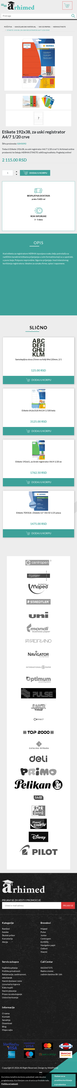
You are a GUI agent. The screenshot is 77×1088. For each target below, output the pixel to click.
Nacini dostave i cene (12, 981)
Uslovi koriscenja (10, 997)
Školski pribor (8, 935)
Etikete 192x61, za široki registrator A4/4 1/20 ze (38, 461)
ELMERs (45, 942)
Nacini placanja (9, 990)
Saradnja (6, 1020)
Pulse (43, 932)
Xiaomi (44, 951)
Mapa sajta (7, 1029)
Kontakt (6, 1016)
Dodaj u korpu (35, 172)
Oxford (44, 948)
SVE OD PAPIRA (44, 27)
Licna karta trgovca (11, 984)
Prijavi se (68, 905)
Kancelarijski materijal (25, 27)
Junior (44, 935)
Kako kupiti (7, 987)
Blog (4, 1026)
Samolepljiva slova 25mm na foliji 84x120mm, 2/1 (38, 359)
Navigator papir (48, 945)
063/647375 (47, 967)
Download (7, 1023)
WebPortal (53, 1067)
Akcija (5, 942)
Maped (44, 928)
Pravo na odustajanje (12, 994)
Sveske (5, 932)
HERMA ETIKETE (59, 27)
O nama (5, 1013)
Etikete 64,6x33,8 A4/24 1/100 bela (38, 410)
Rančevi (6, 928)
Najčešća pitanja (10, 967)
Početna (8, 27)
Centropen (46, 938)
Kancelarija (7, 938)
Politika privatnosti (11, 971)
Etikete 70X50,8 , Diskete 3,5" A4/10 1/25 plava (38, 512)
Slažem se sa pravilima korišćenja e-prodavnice (63, 1080)
